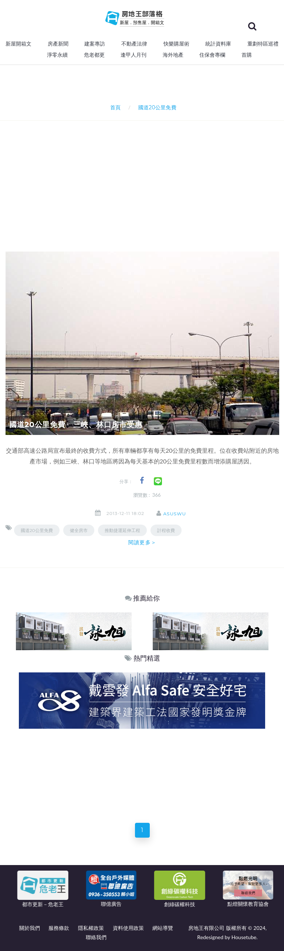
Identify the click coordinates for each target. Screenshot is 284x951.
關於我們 (29, 928)
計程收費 (166, 530)
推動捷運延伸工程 (122, 530)
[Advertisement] (145, 176)
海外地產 (173, 54)
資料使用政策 (128, 928)
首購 (246, 54)
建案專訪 (94, 43)
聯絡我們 (96, 937)
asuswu (174, 513)
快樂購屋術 (176, 43)
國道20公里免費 (37, 530)
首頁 (114, 107)
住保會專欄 (212, 54)
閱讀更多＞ (142, 542)
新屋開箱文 (18, 43)
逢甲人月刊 (133, 54)
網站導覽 (162, 928)
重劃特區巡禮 (262, 43)
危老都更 (94, 54)
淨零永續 (57, 54)
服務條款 (58, 928)
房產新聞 (58, 43)
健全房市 (79, 530)
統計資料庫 (218, 43)
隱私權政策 (91, 928)
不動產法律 (134, 43)
